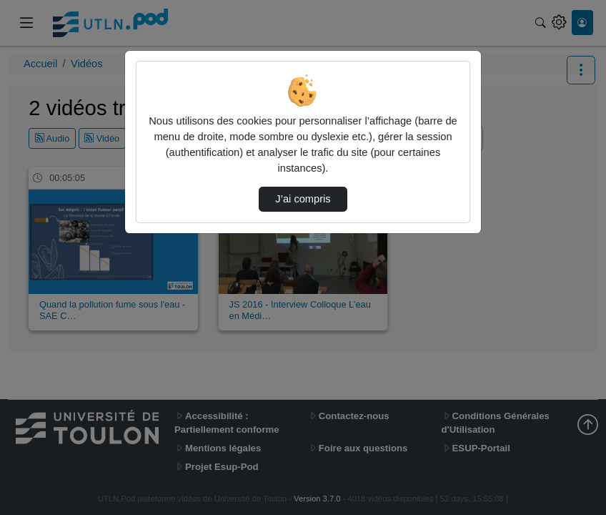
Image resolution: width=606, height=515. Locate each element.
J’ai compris (302, 199)
